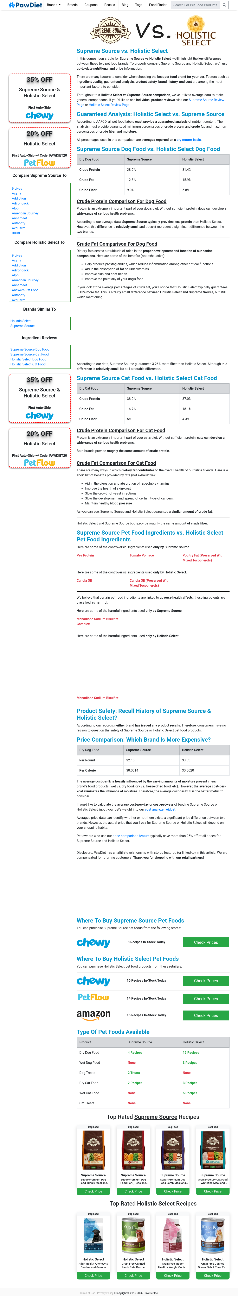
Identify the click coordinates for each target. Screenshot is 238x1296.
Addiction (19, 198)
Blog (125, 5)
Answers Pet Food (25, 290)
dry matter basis (189, 140)
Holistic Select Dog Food (29, 359)
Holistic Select (21, 321)
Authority (18, 223)
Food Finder (158, 5)
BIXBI (16, 233)
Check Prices (206, 942)
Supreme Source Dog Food (30, 349)
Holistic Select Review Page (109, 105)
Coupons (91, 5)
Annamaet (19, 218)
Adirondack (20, 203)
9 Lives (17, 188)
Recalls (109, 5)
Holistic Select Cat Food (28, 364)
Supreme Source (23, 326)
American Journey (25, 213)
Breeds (72, 5)
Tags (138, 5)
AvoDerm (18, 228)
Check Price (93, 1191)
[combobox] (195, 5)
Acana (16, 193)
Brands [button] (52, 5)
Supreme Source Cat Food (30, 354)
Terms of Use (87, 1293)
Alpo (15, 208)
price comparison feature (131, 836)
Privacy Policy (105, 1293)
